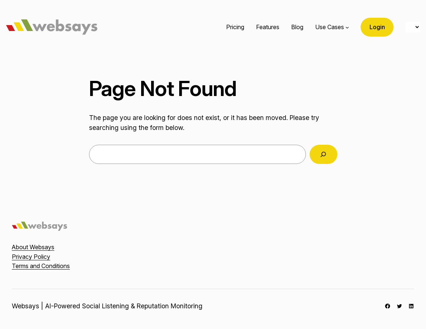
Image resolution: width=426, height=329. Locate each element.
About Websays (33, 247)
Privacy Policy (31, 256)
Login (377, 27)
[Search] (323, 154)
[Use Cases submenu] (347, 27)
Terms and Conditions (41, 266)
